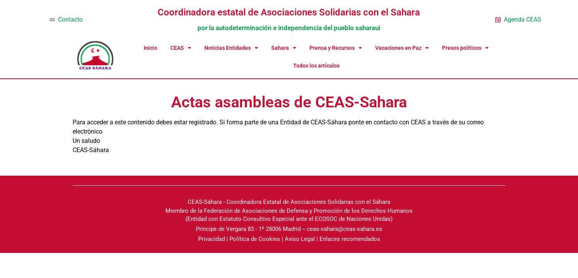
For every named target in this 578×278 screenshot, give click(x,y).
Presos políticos (465, 47)
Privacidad (211, 239)
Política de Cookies (255, 239)
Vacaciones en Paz (402, 47)
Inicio (150, 48)
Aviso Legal (300, 239)
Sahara (283, 47)
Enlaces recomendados (350, 239)
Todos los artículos (316, 66)
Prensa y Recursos (335, 47)
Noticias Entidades (231, 47)
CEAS (180, 47)
